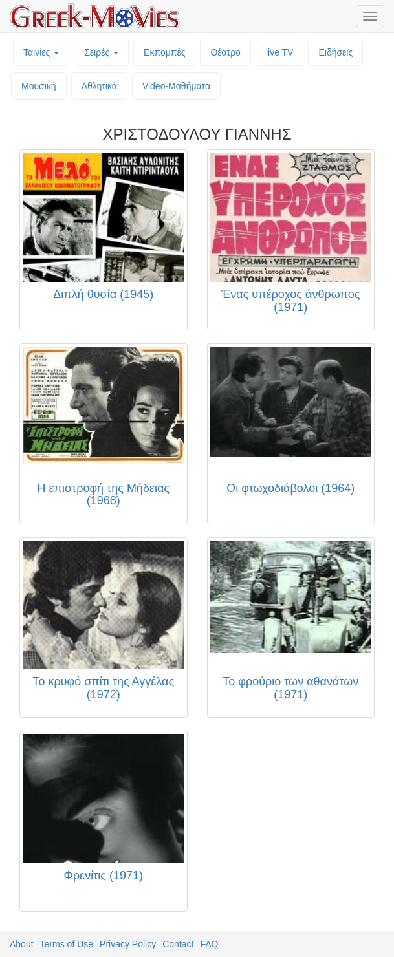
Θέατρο (225, 52)
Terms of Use (66, 944)
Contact (177, 944)
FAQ (209, 944)
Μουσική (38, 86)
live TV (280, 52)
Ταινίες (41, 52)
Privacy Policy (128, 944)
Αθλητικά (99, 86)
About (22, 944)
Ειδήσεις (335, 52)
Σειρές (101, 52)
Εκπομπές (164, 52)
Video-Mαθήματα (176, 86)
